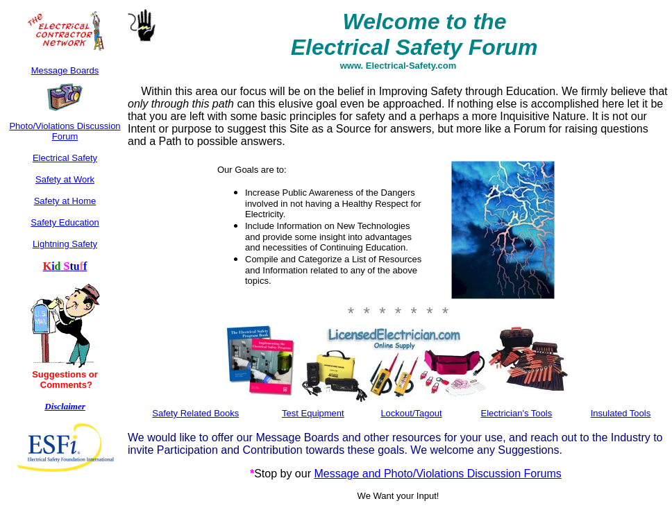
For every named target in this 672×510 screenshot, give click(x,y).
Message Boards (65, 70)
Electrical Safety (65, 158)
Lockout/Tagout (411, 413)
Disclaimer (64, 406)
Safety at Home (65, 201)
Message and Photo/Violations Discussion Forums (437, 473)
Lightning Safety (65, 244)
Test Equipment (313, 413)
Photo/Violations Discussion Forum (64, 131)
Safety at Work (64, 179)
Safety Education (65, 222)
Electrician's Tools (517, 413)
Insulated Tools (621, 413)
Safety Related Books (195, 413)
